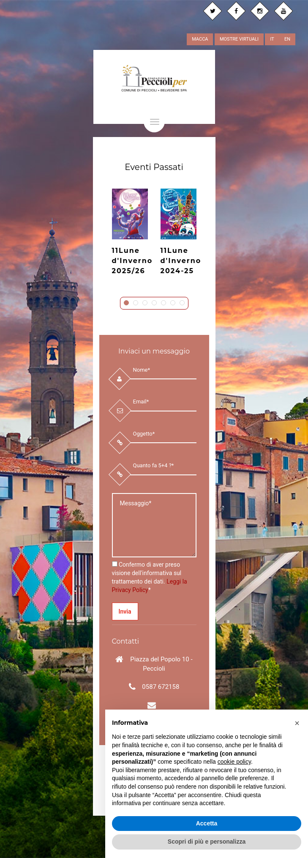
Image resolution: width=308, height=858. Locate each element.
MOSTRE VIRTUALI (239, 39)
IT (272, 39)
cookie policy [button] (234, 761)
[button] (297, 723)
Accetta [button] (207, 823)
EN (287, 39)
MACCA (200, 39)
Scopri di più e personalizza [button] (206, 841)
